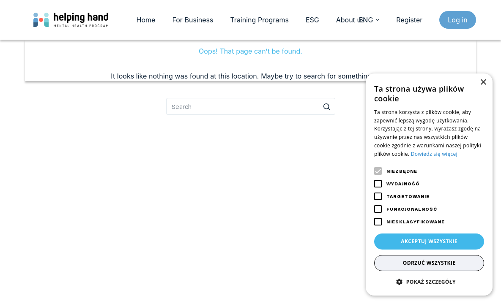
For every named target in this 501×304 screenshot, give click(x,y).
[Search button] (326, 106)
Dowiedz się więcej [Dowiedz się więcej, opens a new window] (434, 153)
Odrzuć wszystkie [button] (429, 262)
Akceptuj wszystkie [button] (429, 241)
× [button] (483, 82)
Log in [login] (457, 20)
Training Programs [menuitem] (259, 20)
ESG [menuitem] (312, 20)
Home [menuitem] (146, 20)
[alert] (429, 184)
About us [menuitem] (350, 20)
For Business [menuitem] (192, 20)
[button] (429, 282)
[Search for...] (250, 106)
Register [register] (409, 20)
